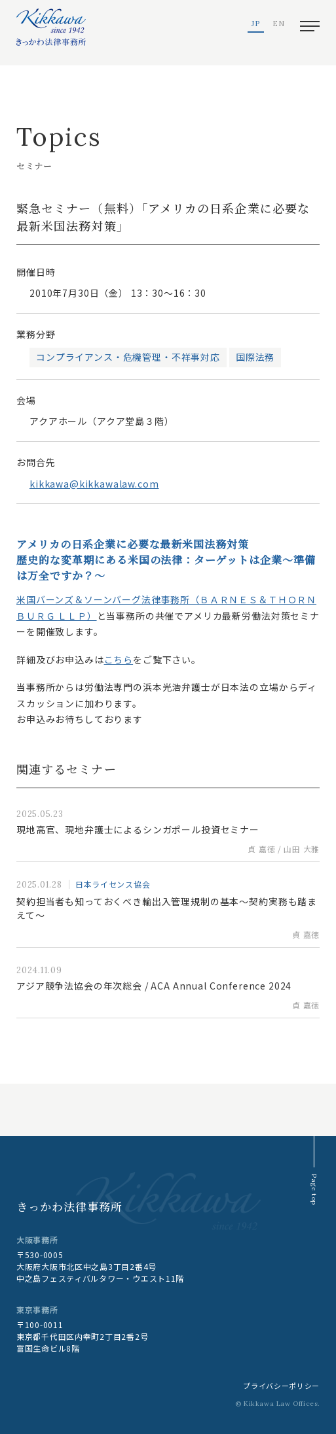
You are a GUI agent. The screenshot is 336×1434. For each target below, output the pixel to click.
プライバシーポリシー (281, 1385)
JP (255, 24)
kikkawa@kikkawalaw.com (94, 483)
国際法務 (255, 356)
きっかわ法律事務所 (69, 1206)
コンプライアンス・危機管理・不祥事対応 (128, 356)
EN (278, 24)
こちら (119, 659)
